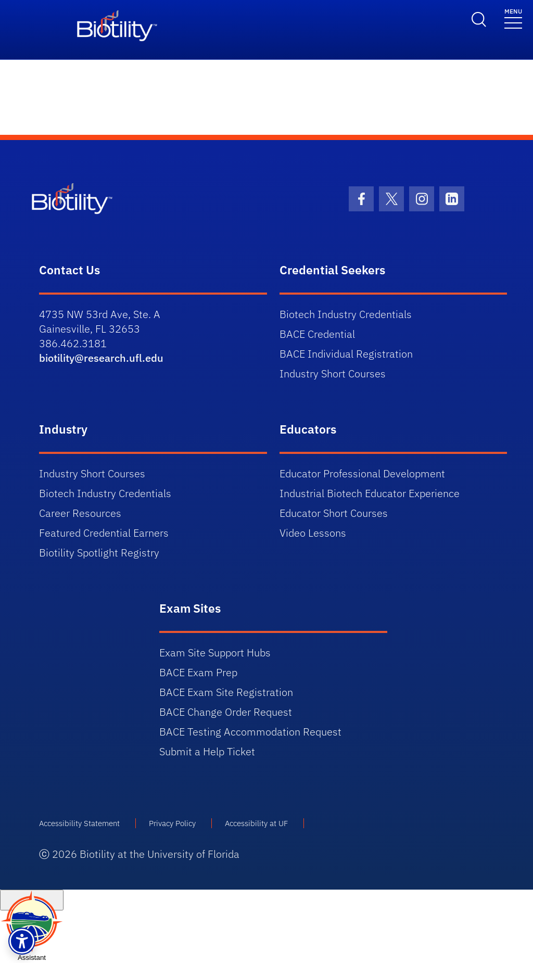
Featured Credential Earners (104, 533)
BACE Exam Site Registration (226, 692)
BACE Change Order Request (225, 712)
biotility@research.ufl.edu (101, 358)
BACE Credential (317, 334)
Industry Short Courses (333, 373)
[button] (21, 941)
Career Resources (80, 513)
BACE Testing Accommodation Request (250, 732)
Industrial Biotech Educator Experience (370, 493)
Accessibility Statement (79, 823)
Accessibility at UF (256, 823)
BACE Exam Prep (198, 672)
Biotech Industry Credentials (346, 314)
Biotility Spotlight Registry (99, 553)
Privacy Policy (172, 823)
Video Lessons (313, 533)
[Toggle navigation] (513, 18)
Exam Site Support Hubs (215, 652)
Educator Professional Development (362, 473)
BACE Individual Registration (346, 354)
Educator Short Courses (334, 513)
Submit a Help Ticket (207, 751)
